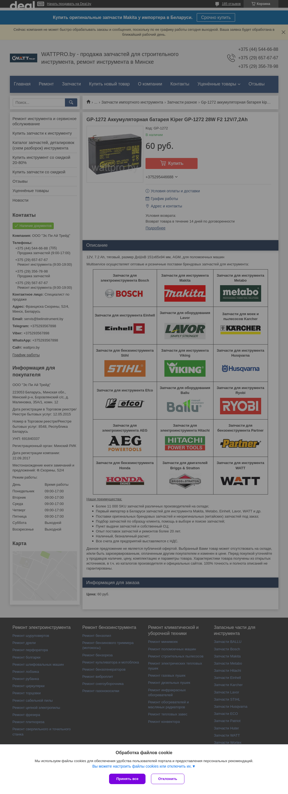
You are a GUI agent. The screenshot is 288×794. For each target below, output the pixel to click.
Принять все (127, 779)
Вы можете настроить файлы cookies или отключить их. (142, 766)
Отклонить (167, 779)
